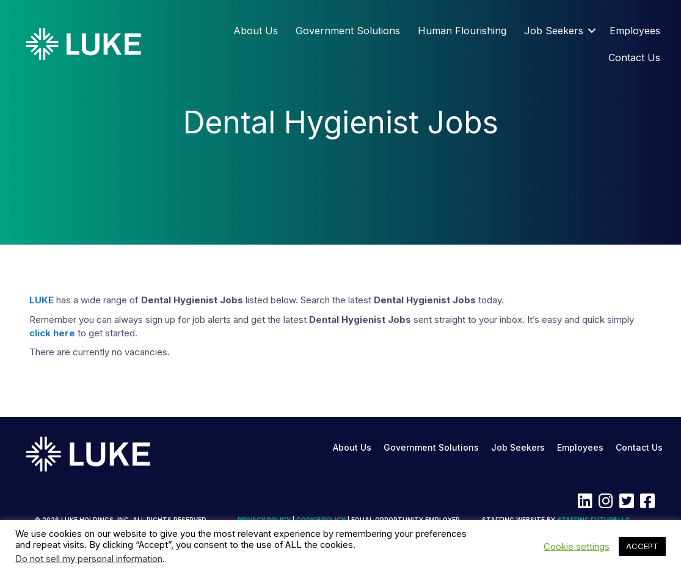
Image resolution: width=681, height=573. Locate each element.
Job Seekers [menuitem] (553, 30)
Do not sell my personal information (88, 558)
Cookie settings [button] (577, 546)
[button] (591, 30)
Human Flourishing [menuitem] (462, 30)
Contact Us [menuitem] (634, 57)
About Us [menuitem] (255, 30)
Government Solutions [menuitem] (348, 30)
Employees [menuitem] (635, 30)
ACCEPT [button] (642, 546)
